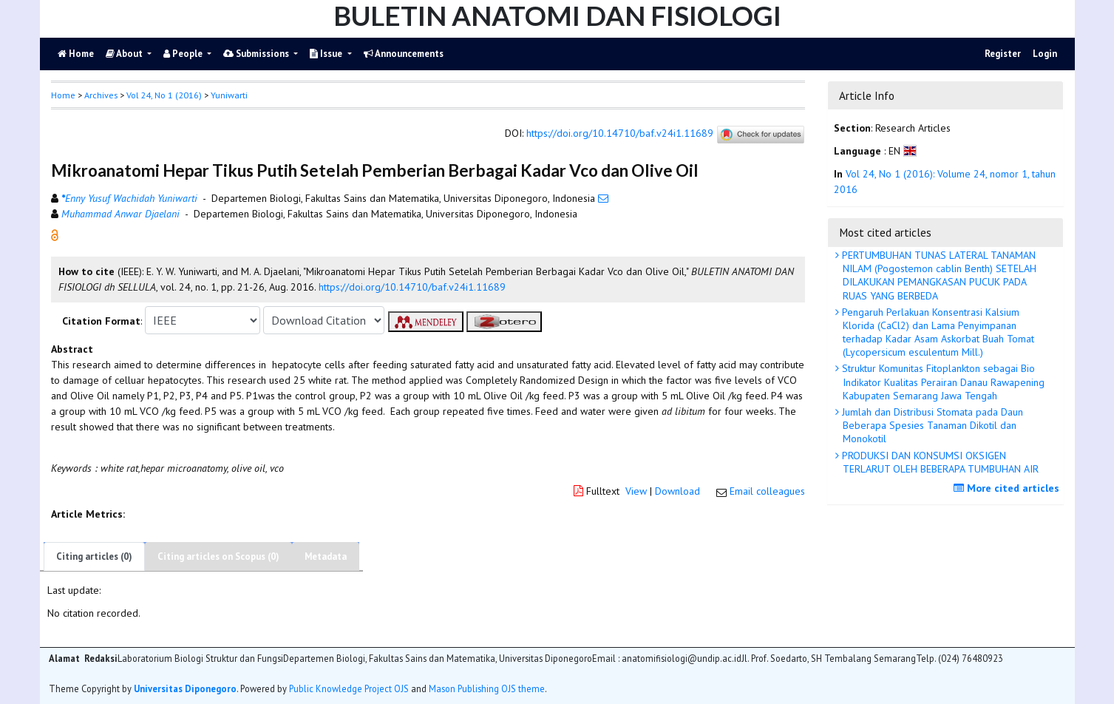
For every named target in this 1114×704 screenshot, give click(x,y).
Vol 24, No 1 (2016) (164, 95)
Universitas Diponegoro (185, 688)
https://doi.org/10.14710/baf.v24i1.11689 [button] (412, 287)
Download (677, 491)
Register (1003, 53)
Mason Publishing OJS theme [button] (487, 688)
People (184, 53)
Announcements (404, 53)
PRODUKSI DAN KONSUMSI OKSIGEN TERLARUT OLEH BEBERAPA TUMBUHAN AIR (939, 462)
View (636, 491)
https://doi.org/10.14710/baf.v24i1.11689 (619, 134)
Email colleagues (767, 491)
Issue (327, 53)
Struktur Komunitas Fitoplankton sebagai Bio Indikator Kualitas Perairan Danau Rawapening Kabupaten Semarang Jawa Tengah (942, 382)
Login (1045, 53)
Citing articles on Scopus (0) (218, 556)
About (125, 53)
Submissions (257, 53)
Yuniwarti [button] (229, 95)
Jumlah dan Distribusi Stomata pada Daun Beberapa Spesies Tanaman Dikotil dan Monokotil (931, 425)
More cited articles (1008, 488)
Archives (101, 95)
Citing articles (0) (94, 556)
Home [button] (63, 95)
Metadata (326, 556)
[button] (54, 234)
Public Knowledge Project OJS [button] (349, 688)
